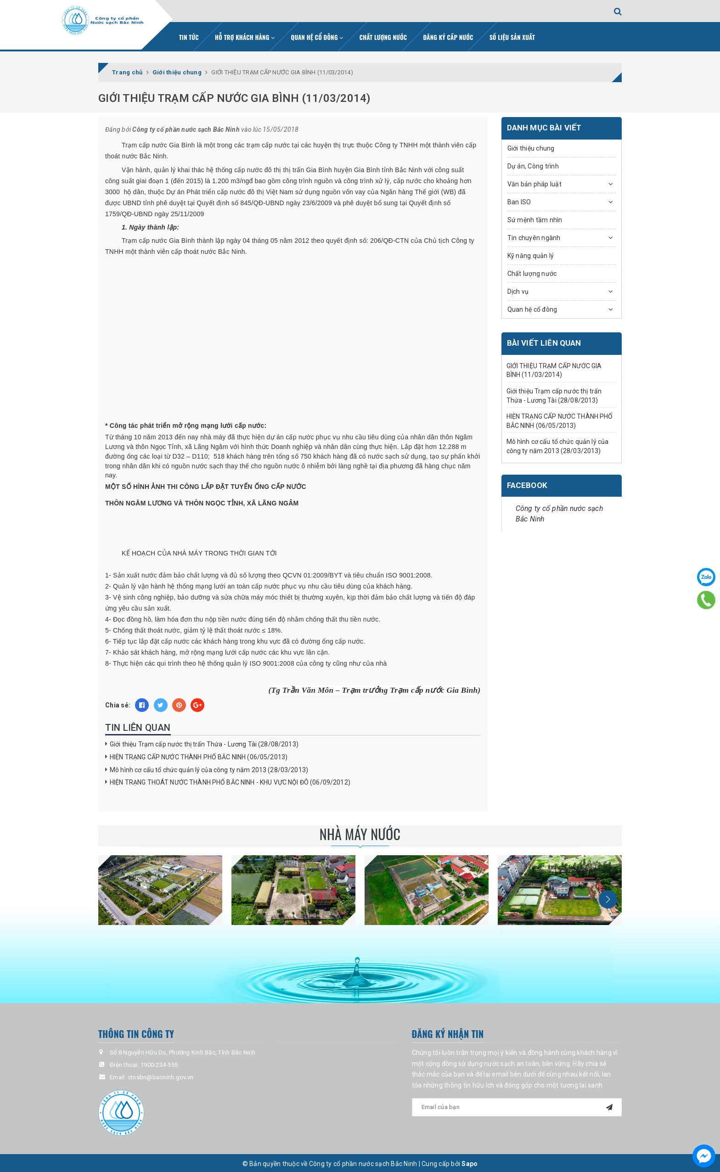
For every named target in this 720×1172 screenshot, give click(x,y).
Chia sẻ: (117, 703)
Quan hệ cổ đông (317, 35)
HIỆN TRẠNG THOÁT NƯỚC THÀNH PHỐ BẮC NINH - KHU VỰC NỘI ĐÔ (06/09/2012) (230, 780)
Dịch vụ (518, 289)
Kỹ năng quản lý (530, 253)
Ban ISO (519, 199)
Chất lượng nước (383, 35)
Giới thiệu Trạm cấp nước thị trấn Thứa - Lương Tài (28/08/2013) (204, 742)
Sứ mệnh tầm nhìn (534, 217)
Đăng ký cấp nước (448, 35)
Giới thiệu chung (531, 146)
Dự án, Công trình (533, 164)
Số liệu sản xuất (512, 35)
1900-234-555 (159, 1063)
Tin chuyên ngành (534, 235)
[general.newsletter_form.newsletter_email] (517, 1105)
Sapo (469, 1161)
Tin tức (189, 35)
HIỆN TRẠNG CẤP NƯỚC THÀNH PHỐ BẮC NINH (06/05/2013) (198, 754)
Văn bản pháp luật (534, 181)
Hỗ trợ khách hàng (245, 35)
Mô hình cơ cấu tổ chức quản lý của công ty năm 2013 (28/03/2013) (209, 767)
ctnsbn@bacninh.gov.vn (160, 1075)
